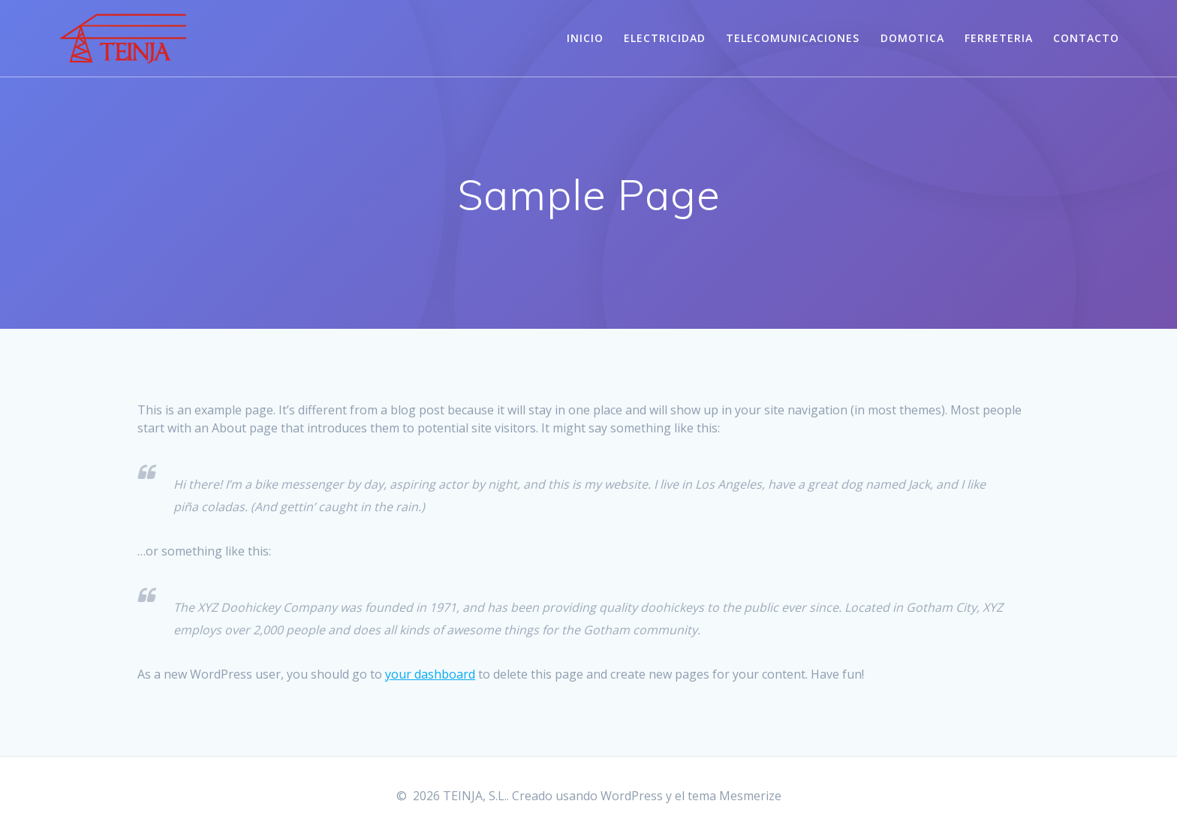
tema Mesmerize (734, 795)
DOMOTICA (912, 38)
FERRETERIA (999, 38)
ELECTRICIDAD (665, 38)
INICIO (585, 38)
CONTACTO (1086, 38)
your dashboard (430, 674)
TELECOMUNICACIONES (792, 38)
